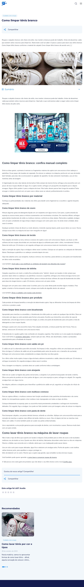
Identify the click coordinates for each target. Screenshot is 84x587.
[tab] (3, 566)
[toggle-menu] (80, 3)
